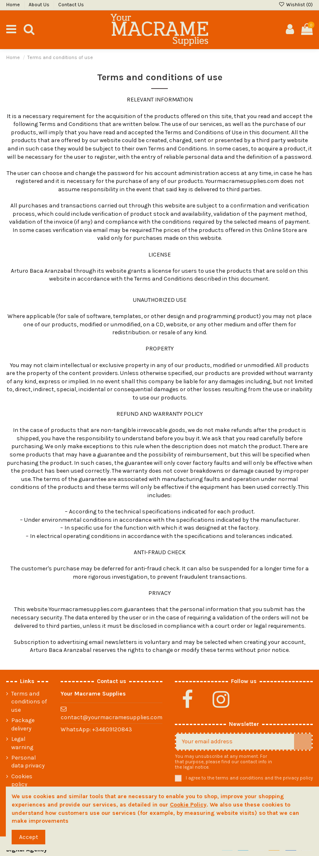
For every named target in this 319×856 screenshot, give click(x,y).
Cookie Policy (188, 804)
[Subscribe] (303, 742)
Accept (28, 837)
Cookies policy (21, 780)
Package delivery (22, 724)
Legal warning (22, 743)
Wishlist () (296, 4)
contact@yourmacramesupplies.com (111, 717)
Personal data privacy (28, 762)
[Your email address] (235, 742)
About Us (40, 4)
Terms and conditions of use (29, 701)
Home (13, 4)
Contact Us (71, 4)
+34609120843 (112, 729)
